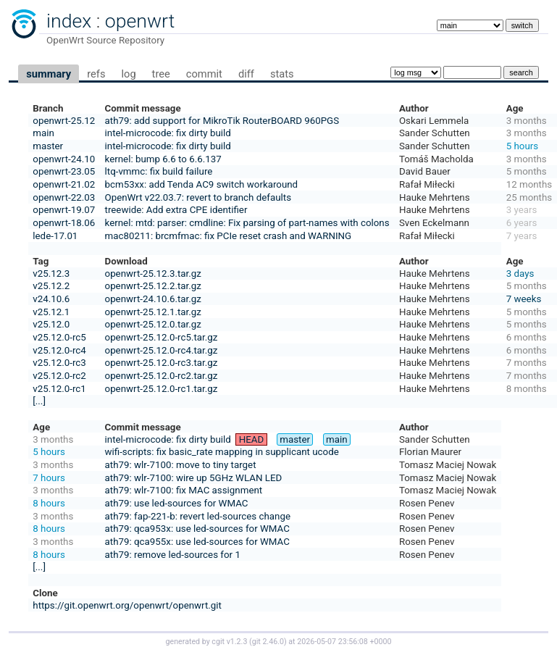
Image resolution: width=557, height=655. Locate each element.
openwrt (140, 21)
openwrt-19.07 (64, 209)
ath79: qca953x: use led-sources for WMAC (197, 528)
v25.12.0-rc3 (59, 362)
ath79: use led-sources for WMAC (176, 503)
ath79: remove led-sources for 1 (172, 554)
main (43, 133)
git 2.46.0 (268, 641)
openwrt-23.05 (64, 171)
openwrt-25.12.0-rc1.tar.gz (161, 388)
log (128, 73)
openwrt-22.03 (64, 197)
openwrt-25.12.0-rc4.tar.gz (161, 350)
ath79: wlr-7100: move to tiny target (180, 464)
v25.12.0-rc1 (59, 388)
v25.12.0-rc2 (59, 375)
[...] (39, 401)
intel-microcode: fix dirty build (168, 133)
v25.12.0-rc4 (59, 350)
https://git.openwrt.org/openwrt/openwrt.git (127, 605)
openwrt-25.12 (64, 120)
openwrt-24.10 (64, 159)
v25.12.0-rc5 (59, 337)
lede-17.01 (55, 235)
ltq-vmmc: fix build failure (159, 171)
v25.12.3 (51, 273)
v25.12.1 (51, 311)
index (68, 21)
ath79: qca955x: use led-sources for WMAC (197, 541)
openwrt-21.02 (64, 184)
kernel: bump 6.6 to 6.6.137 (163, 159)
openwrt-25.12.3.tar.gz (153, 273)
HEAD (251, 439)
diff (246, 73)
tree (161, 73)
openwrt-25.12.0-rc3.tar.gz (161, 362)
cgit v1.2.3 (229, 641)
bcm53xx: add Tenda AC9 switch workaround (201, 184)
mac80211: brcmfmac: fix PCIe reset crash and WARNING (228, 235)
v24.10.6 (51, 298)
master (48, 146)
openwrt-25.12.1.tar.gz (153, 311)
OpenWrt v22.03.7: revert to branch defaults (198, 197)
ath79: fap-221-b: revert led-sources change (197, 516)
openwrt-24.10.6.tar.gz (153, 298)
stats (282, 73)
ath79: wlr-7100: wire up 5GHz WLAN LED (193, 477)
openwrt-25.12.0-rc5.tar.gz (161, 337)
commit (204, 73)
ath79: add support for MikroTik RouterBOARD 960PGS (222, 120)
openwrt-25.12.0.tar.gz (153, 324)
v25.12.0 (51, 324)
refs (96, 73)
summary (48, 73)
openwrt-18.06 (64, 222)
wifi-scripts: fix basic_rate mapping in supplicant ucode (222, 451)
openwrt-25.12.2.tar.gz (153, 285)
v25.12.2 (51, 285)
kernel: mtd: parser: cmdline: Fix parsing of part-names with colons (247, 222)
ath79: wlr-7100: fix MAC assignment (184, 490)
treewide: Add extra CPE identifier (176, 209)
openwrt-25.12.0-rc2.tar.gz (161, 375)
